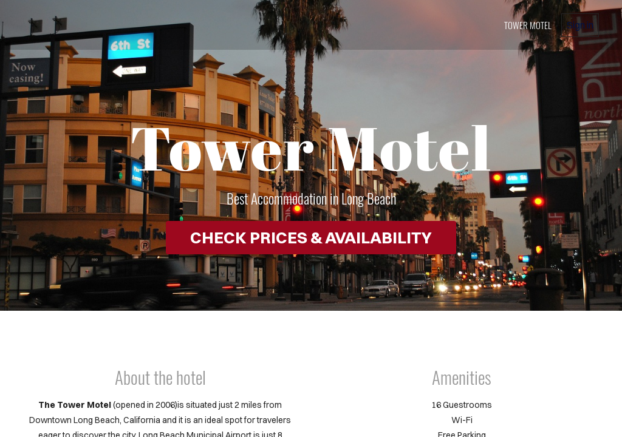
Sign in (580, 25)
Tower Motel (528, 25)
